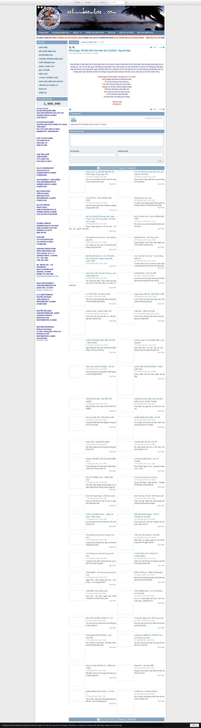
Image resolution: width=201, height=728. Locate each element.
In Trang (70, 109)
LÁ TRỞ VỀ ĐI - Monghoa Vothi (98, 294)
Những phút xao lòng (142, 198)
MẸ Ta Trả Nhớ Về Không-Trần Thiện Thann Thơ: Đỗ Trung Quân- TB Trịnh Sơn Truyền (100, 218)
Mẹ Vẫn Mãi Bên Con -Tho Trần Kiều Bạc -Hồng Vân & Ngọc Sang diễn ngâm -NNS (100, 258)
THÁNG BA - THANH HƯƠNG (145, 691)
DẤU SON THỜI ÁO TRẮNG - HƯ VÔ (100, 367)
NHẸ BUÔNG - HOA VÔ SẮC (145, 273)
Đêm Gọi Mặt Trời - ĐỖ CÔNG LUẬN (100, 417)
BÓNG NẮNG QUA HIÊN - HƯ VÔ (147, 417)
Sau (160, 47)
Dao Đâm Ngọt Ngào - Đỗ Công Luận (100, 496)
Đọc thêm (112, 184)
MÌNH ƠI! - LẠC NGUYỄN (144, 666)
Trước (155, 47)
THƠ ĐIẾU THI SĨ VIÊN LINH (97, 591)
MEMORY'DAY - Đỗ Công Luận (146, 237)
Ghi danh (88, 2)
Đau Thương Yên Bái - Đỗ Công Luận (149, 496)
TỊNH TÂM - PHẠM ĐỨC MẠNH (98, 442)
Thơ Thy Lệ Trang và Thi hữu (145, 477)
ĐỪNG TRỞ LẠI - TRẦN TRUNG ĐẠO (148, 572)
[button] (77, 32)
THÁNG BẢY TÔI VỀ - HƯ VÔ (145, 442)
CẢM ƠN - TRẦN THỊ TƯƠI (144, 311)
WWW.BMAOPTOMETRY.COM (47, 283)
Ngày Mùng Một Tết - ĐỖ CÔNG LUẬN (149, 294)
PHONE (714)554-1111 (45, 297)
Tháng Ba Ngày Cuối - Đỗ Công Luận (149, 618)
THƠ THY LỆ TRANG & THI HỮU (146, 535)
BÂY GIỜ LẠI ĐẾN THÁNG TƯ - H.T (99, 618)
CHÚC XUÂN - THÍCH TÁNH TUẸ (98, 311)
